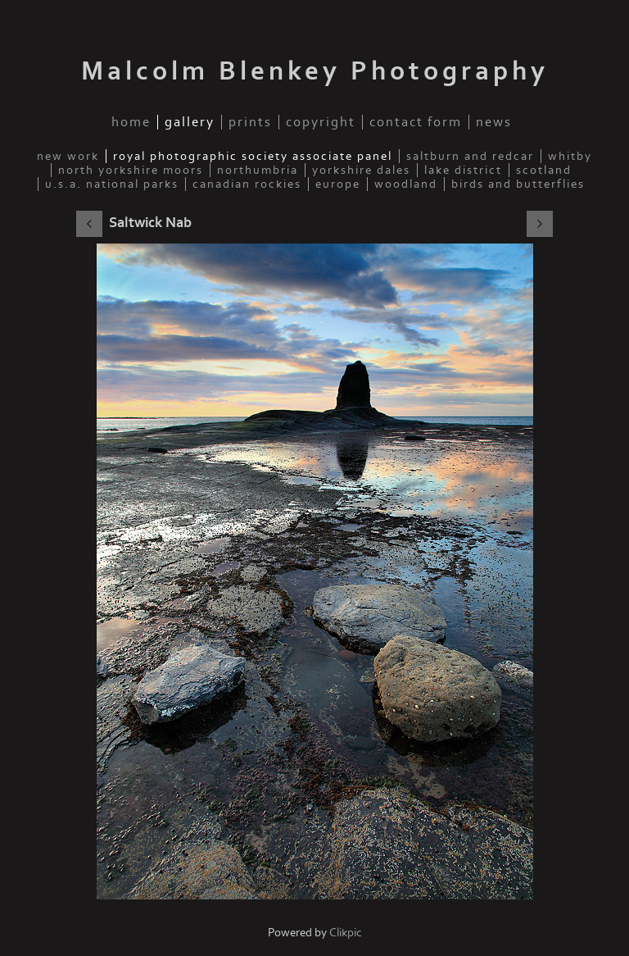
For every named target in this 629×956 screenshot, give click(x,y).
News (494, 122)
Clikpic (345, 933)
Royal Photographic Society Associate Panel (252, 156)
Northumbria (257, 170)
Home (131, 122)
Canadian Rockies (246, 184)
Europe (337, 184)
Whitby (570, 156)
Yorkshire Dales (361, 170)
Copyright (320, 122)
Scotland (544, 170)
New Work (68, 156)
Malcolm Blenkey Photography (315, 71)
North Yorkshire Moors (130, 170)
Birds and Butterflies (518, 184)
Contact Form (415, 122)
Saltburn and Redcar (470, 156)
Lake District (463, 170)
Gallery (190, 122)
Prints (250, 122)
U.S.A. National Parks (112, 184)
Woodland (405, 184)
